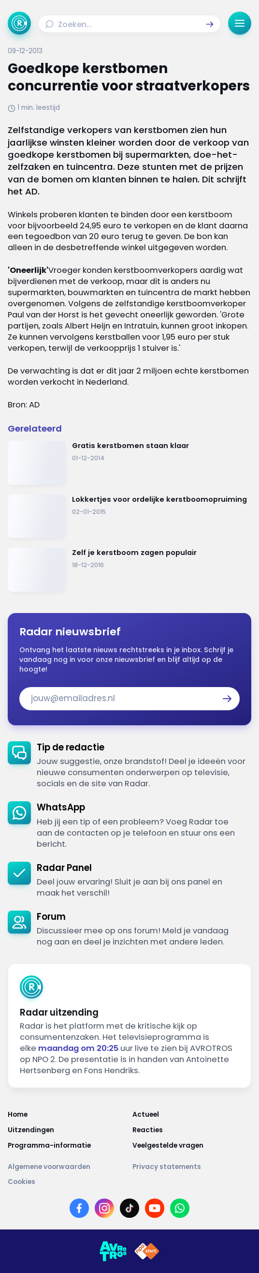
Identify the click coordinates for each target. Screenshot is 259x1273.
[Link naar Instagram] (104, 1208)
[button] (210, 24)
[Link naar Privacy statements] (191, 1167)
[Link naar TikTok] (129, 1208)
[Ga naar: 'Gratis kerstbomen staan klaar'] (129, 463)
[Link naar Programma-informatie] (67, 1146)
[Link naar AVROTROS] (113, 1251)
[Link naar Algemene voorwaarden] (67, 1167)
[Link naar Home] (67, 1115)
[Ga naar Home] (19, 23)
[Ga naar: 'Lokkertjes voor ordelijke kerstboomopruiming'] (129, 516)
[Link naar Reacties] (191, 1130)
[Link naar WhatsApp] (179, 1208)
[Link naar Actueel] (191, 1115)
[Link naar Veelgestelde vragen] (191, 1146)
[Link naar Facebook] (79, 1208)
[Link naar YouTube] (154, 1208)
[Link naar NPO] (146, 1251)
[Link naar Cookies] (129, 1182)
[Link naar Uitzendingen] (67, 1130)
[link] (129, 765)
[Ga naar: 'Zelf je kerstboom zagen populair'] (129, 570)
